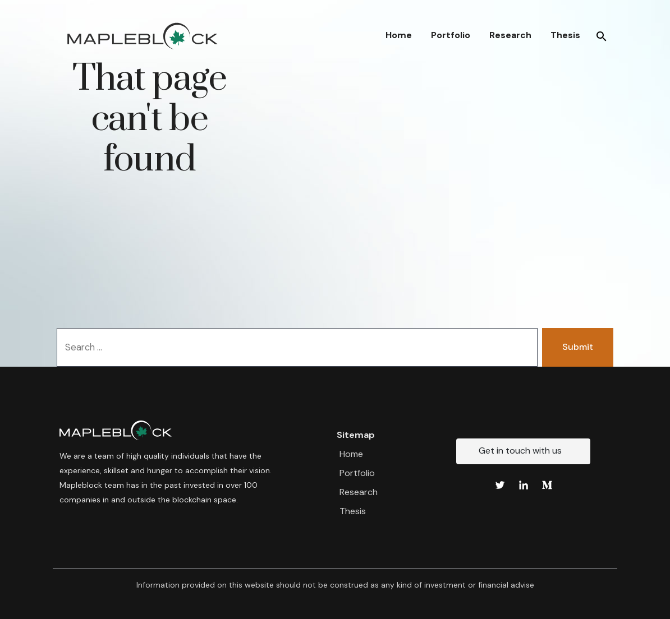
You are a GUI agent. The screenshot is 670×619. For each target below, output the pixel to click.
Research (510, 35)
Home (399, 35)
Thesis (565, 35)
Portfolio (450, 35)
